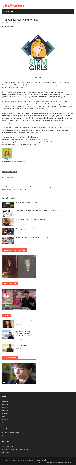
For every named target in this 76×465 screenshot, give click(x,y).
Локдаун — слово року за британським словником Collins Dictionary (37, 211)
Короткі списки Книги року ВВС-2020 (28, 202)
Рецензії (5, 410)
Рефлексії (6, 404)
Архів (4, 422)
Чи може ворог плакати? (24, 321)
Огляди (5, 407)
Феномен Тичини (21, 345)
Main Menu (10, 11)
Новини (13, 172)
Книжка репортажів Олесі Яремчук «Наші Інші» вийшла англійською (37, 229)
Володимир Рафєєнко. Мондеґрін (58, 187)
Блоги (4, 413)
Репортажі (6, 416)
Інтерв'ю (5, 401)
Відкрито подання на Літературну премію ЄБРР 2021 (33, 237)
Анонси (6, 172)
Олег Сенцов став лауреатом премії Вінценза (30, 219)
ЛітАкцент (18, 22)
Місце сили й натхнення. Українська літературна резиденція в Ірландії (24, 333)
